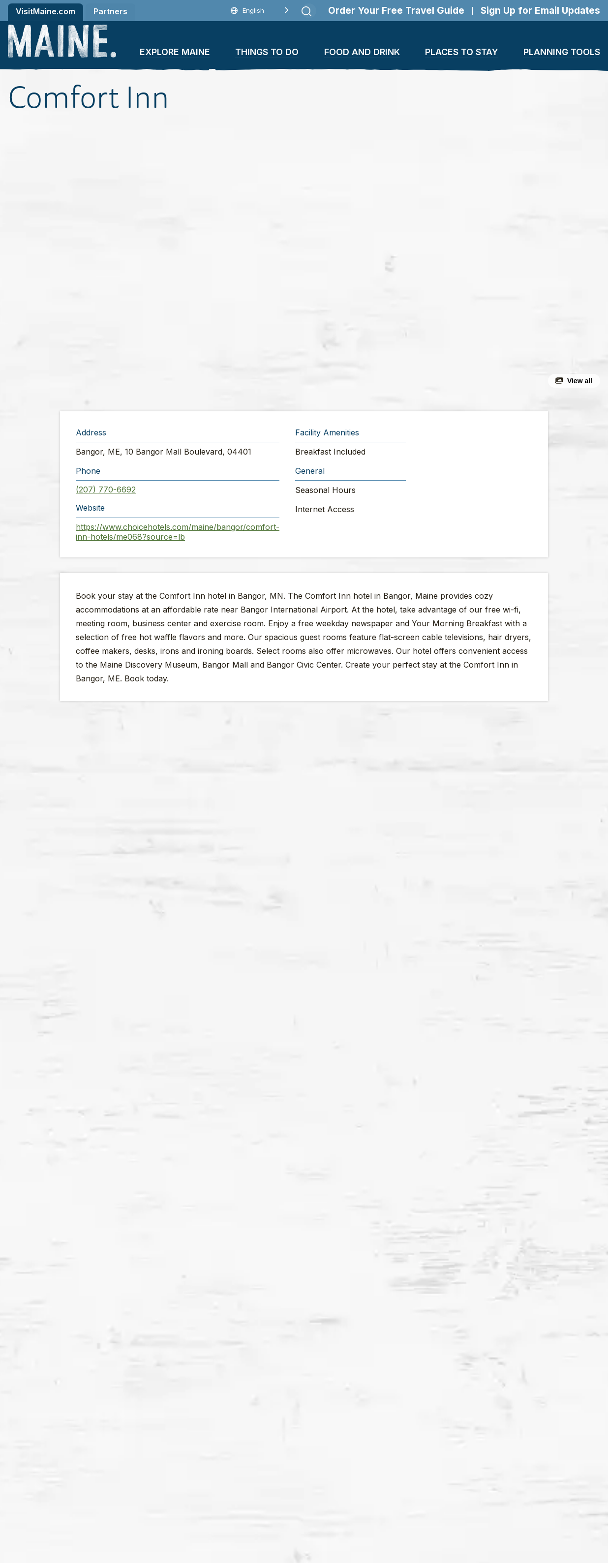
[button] (200, 263)
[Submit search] (306, 11)
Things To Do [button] (267, 52)
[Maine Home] (62, 41)
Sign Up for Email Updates (540, 10)
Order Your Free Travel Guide (396, 10)
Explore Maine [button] (175, 52)
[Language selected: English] (260, 10)
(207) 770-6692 (106, 489)
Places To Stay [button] (461, 52)
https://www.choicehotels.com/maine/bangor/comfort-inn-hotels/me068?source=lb (177, 532)
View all (579, 381)
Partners (110, 11)
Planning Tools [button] (561, 52)
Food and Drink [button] (362, 52)
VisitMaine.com (45, 11)
